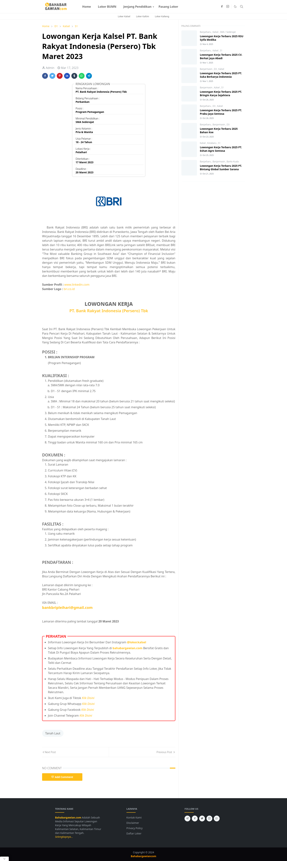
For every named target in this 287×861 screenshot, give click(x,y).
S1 (221, 50)
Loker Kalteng (162, 16)
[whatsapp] (217, 818)
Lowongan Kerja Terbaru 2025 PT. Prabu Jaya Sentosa (221, 111)
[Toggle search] (241, 6)
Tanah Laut (52, 733)
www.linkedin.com (77, 285)
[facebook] (222, 6)
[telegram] (187, 818)
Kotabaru (212, 143)
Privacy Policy (134, 828)
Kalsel (216, 32)
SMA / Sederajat (228, 32)
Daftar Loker (133, 833)
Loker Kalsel (124, 16)
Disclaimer (132, 823)
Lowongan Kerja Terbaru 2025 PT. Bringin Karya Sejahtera (221, 93)
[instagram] (228, 6)
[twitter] (202, 818)
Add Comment (62, 777)
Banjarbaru (206, 32)
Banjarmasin (206, 69)
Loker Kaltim (142, 16)
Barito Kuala (233, 161)
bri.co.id (69, 289)
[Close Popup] (4, 859)
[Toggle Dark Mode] (235, 6)
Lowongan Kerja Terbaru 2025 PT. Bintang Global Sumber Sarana (221, 167)
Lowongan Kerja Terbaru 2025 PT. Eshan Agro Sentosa (221, 148)
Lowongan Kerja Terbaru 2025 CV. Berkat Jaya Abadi (221, 56)
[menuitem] (86, 6)
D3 (215, 69)
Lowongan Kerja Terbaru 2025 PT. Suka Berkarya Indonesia (221, 74)
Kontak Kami (134, 817)
